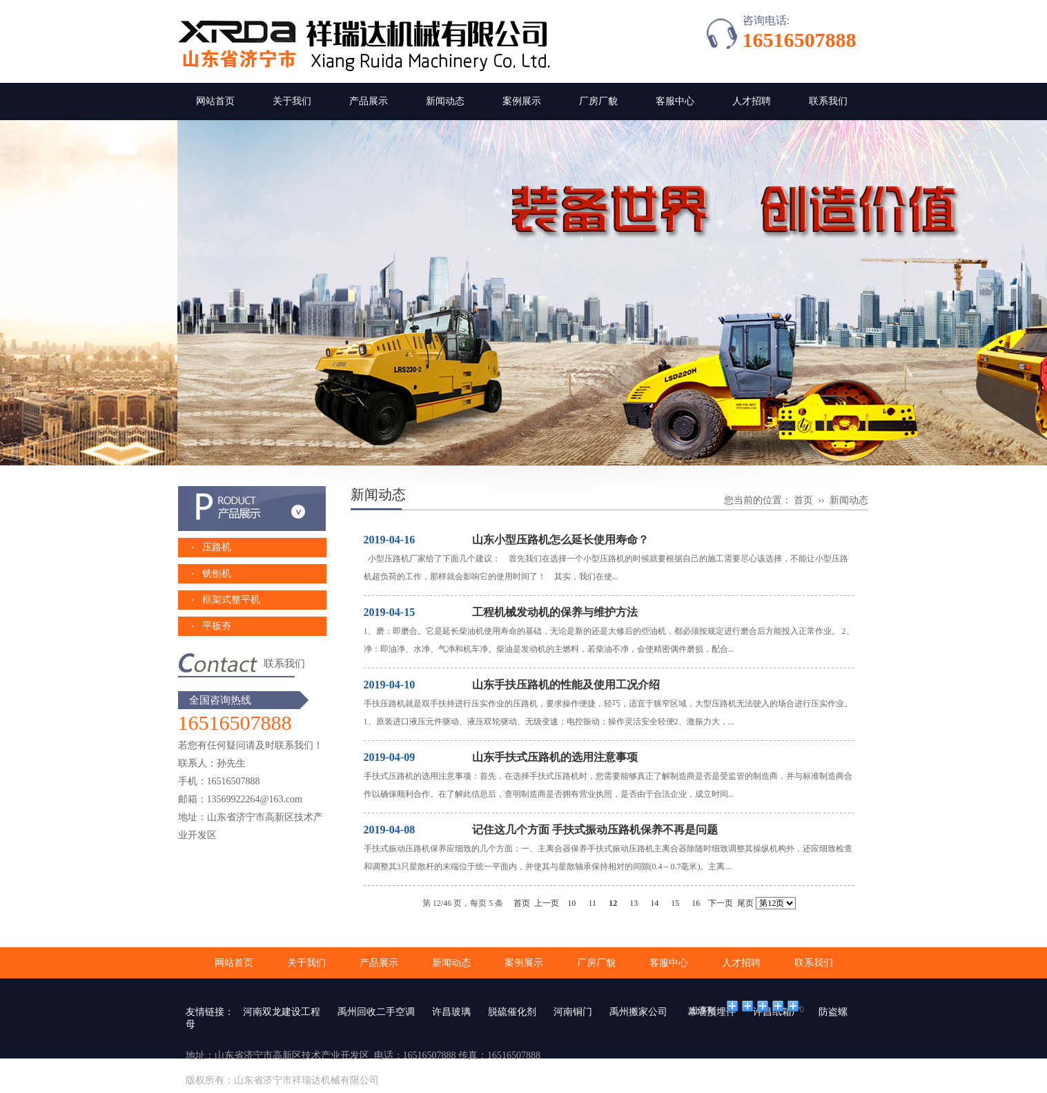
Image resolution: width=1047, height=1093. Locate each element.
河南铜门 (573, 1012)
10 (571, 903)
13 (633, 903)
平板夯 (216, 626)
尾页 (745, 903)
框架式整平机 (231, 599)
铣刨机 (216, 573)
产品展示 (368, 101)
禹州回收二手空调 (376, 1012)
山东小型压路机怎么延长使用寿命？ (559, 539)
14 (654, 903)
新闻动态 (445, 101)
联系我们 (828, 101)
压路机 (216, 547)
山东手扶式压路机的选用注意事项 (553, 757)
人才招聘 (751, 101)
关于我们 (292, 101)
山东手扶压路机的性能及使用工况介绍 (564, 684)
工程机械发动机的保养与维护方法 (553, 612)
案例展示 (521, 101)
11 (592, 903)
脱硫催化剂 (512, 1012)
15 (675, 903)
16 (696, 903)
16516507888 (800, 39)
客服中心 (675, 101)
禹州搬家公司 (638, 1012)
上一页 (546, 903)
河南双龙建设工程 (281, 1012)
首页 (803, 500)
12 (613, 903)
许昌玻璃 (451, 1012)
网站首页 (215, 101)
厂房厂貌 (598, 101)
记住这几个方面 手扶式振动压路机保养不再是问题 (593, 829)
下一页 (720, 903)
